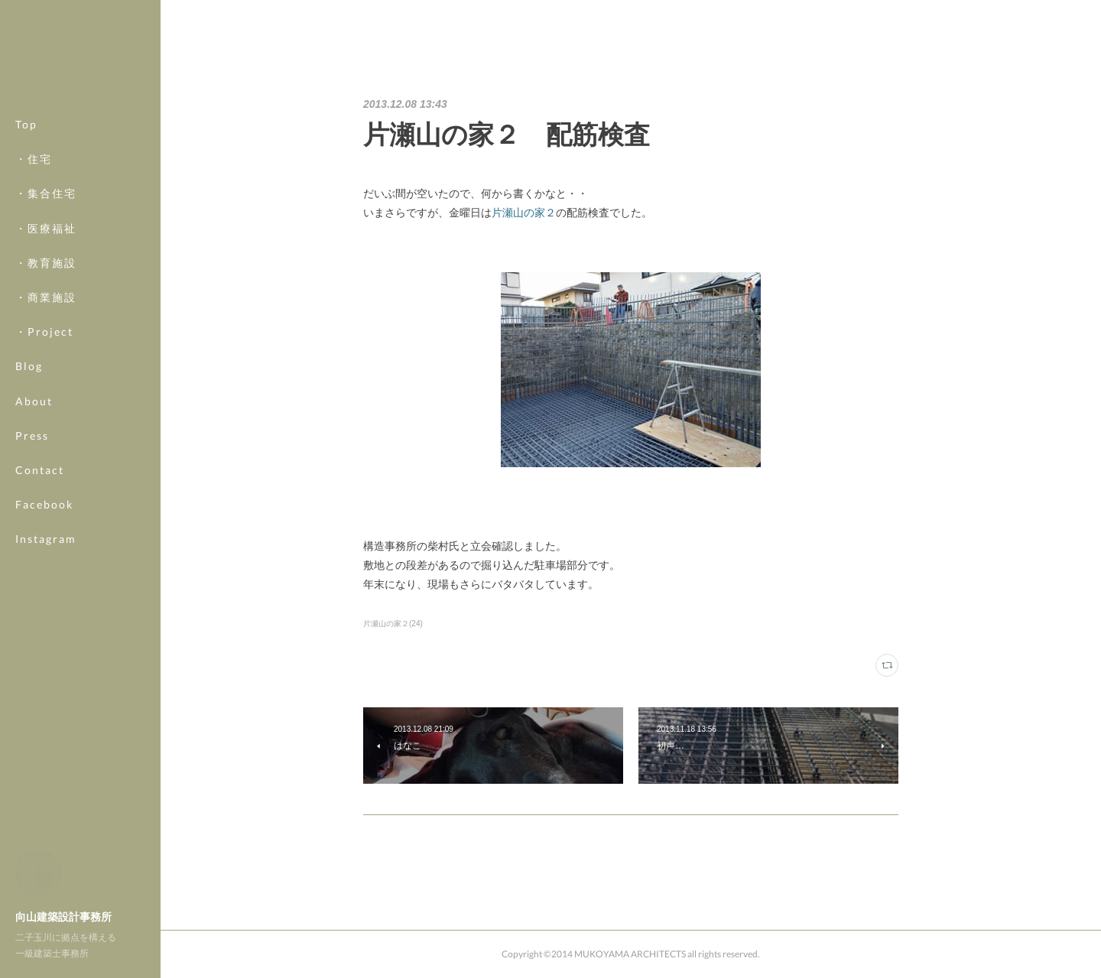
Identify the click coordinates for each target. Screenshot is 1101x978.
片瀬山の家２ (524, 212)
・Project (44, 331)
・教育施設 (45, 262)
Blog (29, 365)
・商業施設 (45, 297)
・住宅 (33, 158)
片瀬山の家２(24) (393, 623)
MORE (34, 504)
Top (26, 124)
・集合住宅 (45, 193)
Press (32, 435)
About (34, 401)
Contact (39, 469)
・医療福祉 (45, 228)
